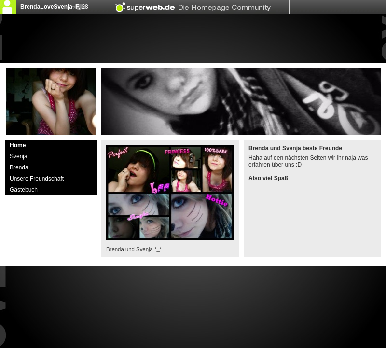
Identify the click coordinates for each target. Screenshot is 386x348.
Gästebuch (24, 189)
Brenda (19, 167)
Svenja (19, 156)
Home (18, 145)
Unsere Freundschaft (37, 178)
